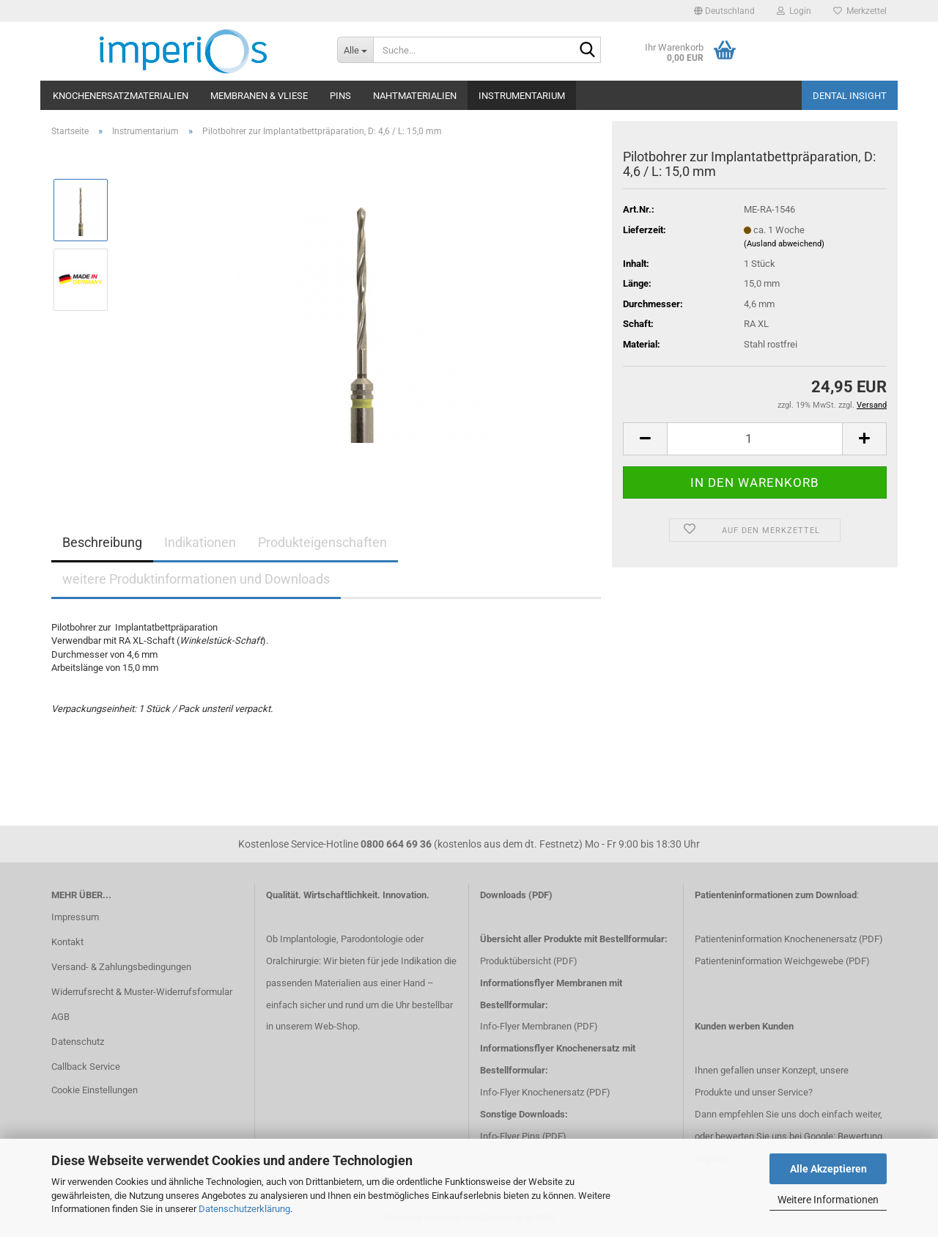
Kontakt (67, 941)
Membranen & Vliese (259, 95)
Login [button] (794, 11)
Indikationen (200, 542)
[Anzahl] (755, 438)
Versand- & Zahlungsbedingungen (121, 966)
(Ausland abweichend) (784, 244)
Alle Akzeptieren (828, 1169)
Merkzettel (860, 11)
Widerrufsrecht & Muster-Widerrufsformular (141, 991)
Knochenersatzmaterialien (120, 95)
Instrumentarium (522, 95)
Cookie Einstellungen (94, 1089)
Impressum (75, 916)
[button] (724, 11)
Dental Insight (850, 95)
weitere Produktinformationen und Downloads (196, 579)
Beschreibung (102, 542)
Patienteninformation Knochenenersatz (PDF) (789, 938)
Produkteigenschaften (322, 542)
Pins (340, 95)
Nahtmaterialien (415, 95)
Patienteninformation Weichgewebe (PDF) (782, 960)
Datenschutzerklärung (244, 1208)
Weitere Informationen (828, 1199)
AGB (60, 1016)
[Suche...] (355, 50)
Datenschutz (77, 1041)
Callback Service (85, 1066)
